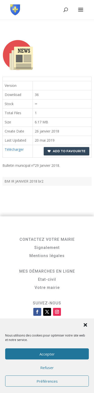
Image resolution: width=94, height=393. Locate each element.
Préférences (47, 381)
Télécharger (14, 149)
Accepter (47, 354)
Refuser (47, 367)
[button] (86, 325)
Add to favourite (66, 151)
